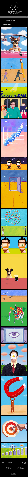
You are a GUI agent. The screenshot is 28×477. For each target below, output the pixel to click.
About (3, 462)
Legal (17, 462)
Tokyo (17, 13)
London (11, 13)
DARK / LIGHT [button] (13, 473)
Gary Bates (4, 20)
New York (14, 13)
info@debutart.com (20, 467)
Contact (10, 462)
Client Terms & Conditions (23, 463)
